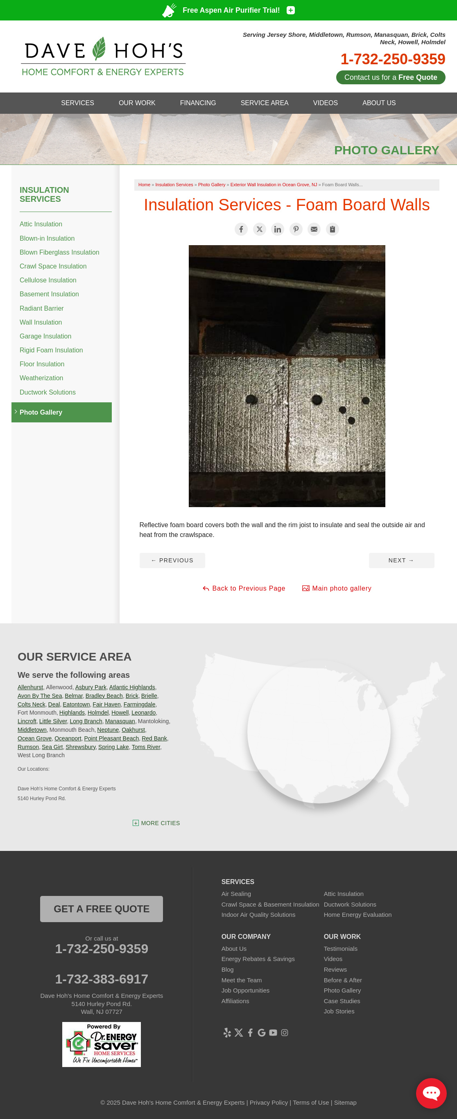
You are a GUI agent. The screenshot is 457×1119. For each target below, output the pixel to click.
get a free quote (101, 908)
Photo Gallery (41, 412)
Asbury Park (90, 687)
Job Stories (339, 1011)
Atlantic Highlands (132, 687)
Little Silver (53, 721)
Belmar (74, 696)
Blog (228, 969)
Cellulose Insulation (48, 280)
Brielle (149, 696)
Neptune (108, 729)
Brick (132, 696)
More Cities (160, 823)
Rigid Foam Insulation (51, 350)
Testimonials (341, 948)
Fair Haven (106, 704)
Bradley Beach (104, 696)
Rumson (28, 747)
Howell (120, 712)
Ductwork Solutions (48, 392)
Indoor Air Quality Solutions (259, 914)
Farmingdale (140, 704)
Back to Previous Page (243, 588)
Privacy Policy (269, 1102)
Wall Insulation (41, 322)
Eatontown (76, 704)
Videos (333, 958)
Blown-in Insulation (47, 238)
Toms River (146, 747)
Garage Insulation (45, 336)
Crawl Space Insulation (53, 266)
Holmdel (98, 712)
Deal (54, 704)
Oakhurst (133, 729)
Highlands (72, 712)
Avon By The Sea (40, 696)
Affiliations (235, 1000)
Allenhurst (30, 687)
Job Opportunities (246, 990)
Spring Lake (113, 747)
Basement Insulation (49, 294)
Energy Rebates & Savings (258, 958)
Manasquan (120, 721)
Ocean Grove (35, 738)
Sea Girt (52, 747)
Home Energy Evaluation (358, 914)
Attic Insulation (41, 224)
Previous (172, 560)
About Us (234, 948)
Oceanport (67, 738)
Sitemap (345, 1102)
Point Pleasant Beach (111, 738)
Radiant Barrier (42, 308)
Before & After (343, 980)
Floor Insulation (42, 364)
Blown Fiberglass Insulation (60, 252)
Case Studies (342, 1000)
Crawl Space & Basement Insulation (270, 904)
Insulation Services (44, 194)
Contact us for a (390, 77)
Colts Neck (31, 704)
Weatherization (41, 378)
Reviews (335, 969)
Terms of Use (311, 1102)
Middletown (32, 729)
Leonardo (143, 712)
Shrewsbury (80, 747)
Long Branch (86, 721)
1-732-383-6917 (101, 979)
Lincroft (27, 721)
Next (401, 560)
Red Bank (154, 738)
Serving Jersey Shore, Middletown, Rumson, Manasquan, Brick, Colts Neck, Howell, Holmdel (344, 38)
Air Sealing (236, 893)
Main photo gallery (336, 588)
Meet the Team (242, 980)
